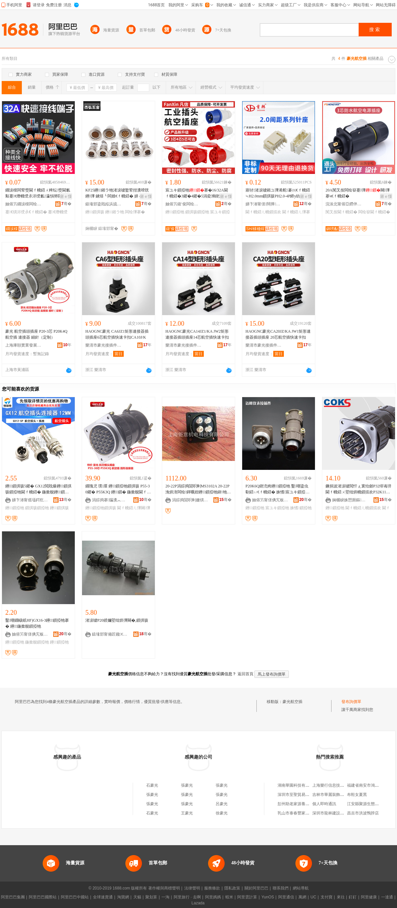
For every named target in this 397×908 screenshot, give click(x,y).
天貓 (137, 897)
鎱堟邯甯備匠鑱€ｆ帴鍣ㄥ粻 (110, 634)
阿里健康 (369, 897)
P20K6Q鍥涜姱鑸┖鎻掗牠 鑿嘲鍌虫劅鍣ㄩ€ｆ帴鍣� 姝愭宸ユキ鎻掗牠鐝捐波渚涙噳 (277, 489)
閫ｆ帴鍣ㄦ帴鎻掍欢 (263, 212)
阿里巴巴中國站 (75, 897)
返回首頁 (245, 674)
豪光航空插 (292, 701)
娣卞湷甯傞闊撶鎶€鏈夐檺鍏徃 (263, 204)
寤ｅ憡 (66, 196)
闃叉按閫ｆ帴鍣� (341, 212)
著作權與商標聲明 (164, 888)
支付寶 (326, 897)
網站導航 (301, 888)
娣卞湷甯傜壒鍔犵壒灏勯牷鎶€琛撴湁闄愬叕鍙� (30, 500)
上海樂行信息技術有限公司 (336, 785)
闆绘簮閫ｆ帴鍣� (374, 212)
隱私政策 (232, 888)
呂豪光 (222, 804)
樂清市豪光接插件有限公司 (103, 345)
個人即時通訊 (324, 804)
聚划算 (151, 897)
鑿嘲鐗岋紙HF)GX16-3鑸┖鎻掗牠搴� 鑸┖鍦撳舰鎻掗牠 (37, 623)
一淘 (165, 897)
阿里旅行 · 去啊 (187, 897)
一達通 (387, 897)
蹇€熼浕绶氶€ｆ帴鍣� (26, 212)
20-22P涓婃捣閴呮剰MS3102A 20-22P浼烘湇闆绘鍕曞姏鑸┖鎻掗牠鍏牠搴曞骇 (198, 489)
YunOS (267, 897)
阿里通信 (286, 897)
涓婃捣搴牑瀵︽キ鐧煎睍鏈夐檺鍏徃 (110, 500)
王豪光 (187, 813)
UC (313, 897)
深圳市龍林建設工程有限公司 (338, 813)
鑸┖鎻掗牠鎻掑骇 (100, 508)
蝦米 (229, 897)
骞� (66, 203)
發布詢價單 (351, 701)
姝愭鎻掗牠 (300, 508)
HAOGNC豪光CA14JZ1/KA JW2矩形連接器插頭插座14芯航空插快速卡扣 (197, 334)
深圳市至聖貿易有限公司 (299, 794)
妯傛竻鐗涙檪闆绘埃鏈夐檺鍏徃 (23, 204)
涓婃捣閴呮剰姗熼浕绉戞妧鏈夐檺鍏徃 (190, 500)
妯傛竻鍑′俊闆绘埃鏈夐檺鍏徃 (183, 204)
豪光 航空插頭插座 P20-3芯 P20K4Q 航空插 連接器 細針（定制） (36, 334)
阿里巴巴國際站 (43, 897)
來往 (341, 897)
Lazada (198, 903)
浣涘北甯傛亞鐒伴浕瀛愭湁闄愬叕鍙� (344, 204)
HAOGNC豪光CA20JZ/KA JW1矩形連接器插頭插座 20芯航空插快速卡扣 (278, 334)
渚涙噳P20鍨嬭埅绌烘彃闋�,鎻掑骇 (116, 620)
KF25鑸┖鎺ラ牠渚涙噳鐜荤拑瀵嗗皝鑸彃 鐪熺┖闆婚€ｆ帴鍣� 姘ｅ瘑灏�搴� (117, 193)
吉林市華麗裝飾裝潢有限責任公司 (342, 794)
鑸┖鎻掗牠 (174, 212)
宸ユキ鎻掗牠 (277, 508)
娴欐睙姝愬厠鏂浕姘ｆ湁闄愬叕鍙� (350, 500)
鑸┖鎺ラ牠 (114, 212)
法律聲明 (192, 888)
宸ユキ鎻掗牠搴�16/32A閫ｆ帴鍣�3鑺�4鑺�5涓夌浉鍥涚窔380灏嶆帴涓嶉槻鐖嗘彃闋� (198, 193)
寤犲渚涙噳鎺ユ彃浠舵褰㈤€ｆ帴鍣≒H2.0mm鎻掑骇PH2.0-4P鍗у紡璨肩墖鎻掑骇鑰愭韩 (277, 193)
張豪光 (187, 785)
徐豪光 (222, 813)
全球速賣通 (103, 897)
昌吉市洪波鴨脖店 (363, 813)
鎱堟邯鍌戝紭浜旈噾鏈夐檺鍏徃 (103, 204)
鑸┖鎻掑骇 (94, 212)
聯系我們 (280, 888)
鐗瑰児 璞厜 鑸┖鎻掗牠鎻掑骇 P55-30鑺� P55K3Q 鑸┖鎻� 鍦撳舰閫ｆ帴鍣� (118, 489)
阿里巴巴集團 (13, 897)
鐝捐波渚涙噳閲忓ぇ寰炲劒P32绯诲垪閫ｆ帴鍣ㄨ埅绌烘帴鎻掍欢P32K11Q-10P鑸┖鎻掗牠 (358, 489)
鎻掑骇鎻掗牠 (197, 212)
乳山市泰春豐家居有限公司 (301, 813)
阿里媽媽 (213, 897)
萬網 (302, 897)
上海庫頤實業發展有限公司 (23, 345)
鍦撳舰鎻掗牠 (37, 642)
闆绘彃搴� (135, 212)
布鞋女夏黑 (357, 794)
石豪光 (152, 785)
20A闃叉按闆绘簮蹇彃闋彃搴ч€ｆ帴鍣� (358, 193)
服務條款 (212, 888)
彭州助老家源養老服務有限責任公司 (309, 804)
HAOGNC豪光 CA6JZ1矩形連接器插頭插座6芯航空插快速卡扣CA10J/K (117, 334)
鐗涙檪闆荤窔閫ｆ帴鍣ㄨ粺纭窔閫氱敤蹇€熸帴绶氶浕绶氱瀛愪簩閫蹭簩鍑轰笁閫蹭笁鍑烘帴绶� (37, 193)
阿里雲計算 (247, 897)
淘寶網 (123, 897)
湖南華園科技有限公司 (297, 785)
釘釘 (353, 897)
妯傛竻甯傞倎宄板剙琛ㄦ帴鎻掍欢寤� (270, 500)
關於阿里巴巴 (256, 888)
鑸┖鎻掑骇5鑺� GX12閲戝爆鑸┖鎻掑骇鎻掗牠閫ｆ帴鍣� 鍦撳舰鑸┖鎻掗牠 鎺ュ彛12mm (38, 489)
